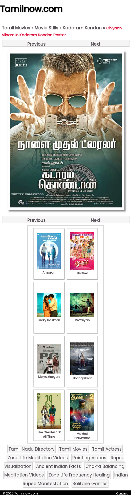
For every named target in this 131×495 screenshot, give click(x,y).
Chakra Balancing (104, 466)
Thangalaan (82, 376)
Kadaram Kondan (82, 28)
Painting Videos (89, 458)
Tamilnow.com (31, 9)
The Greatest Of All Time (49, 432)
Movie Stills (46, 28)
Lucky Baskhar (49, 318)
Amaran (49, 270)
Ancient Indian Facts (58, 466)
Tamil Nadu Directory (31, 449)
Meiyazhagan (49, 374)
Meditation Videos (24, 475)
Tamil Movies (16, 28)
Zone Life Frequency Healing (79, 475)
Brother (82, 271)
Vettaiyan (82, 318)
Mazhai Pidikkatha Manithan (82, 436)
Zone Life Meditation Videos (38, 458)
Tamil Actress (107, 449)
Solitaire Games (90, 484)
